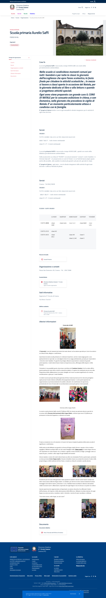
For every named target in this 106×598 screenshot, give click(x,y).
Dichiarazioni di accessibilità (59, 576)
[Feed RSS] (95, 7)
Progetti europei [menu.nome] (76, 14)
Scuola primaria (14, 45)
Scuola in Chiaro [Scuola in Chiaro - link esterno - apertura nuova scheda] (14, 565)
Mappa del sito (91, 14)
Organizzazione (24, 18)
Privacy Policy (38, 576)
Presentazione (35, 559)
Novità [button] (25, 14)
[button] (20, 58)
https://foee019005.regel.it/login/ (66, 586)
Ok (79, 593)
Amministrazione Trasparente (17, 576)
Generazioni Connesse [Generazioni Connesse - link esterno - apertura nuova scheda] (15, 570)
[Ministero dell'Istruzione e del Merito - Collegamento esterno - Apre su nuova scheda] (18, 1)
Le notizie (56, 568)
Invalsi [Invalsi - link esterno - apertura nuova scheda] (11, 568)
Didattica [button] (32, 14)
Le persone (34, 563)
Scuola (17, 18)
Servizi (12, 65)
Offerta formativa (80, 559)
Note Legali (47, 576)
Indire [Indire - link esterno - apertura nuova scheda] (11, 566)
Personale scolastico (59, 561)
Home (12, 18)
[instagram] (93, 7)
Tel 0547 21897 (37, 583)
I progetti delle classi (81, 563)
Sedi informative (15, 71)
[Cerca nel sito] (80, 7)
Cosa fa (12, 62)
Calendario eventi (58, 570)
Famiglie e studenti (58, 559)
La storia (34, 570)
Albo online (57, 571)
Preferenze (73, 593)
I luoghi (33, 561)
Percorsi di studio (58, 563)
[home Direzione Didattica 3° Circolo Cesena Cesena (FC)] (19, 7)
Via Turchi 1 (48, 581)
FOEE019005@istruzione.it (50, 583)
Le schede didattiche (81, 561)
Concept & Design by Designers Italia (79, 590)
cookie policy (46, 595)
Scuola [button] (13, 14)
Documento (13, 76)
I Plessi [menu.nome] (83, 14)
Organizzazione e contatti (17, 68)
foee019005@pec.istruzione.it (65, 583)
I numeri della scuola (37, 565)
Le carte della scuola (37, 566)
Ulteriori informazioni (16, 73)
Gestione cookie (72, 576)
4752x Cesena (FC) (56, 581)
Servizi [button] (19, 14)
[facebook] (91, 7)
